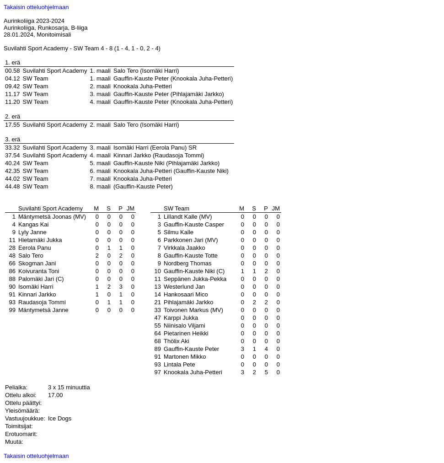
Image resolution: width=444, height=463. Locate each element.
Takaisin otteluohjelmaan (36, 7)
